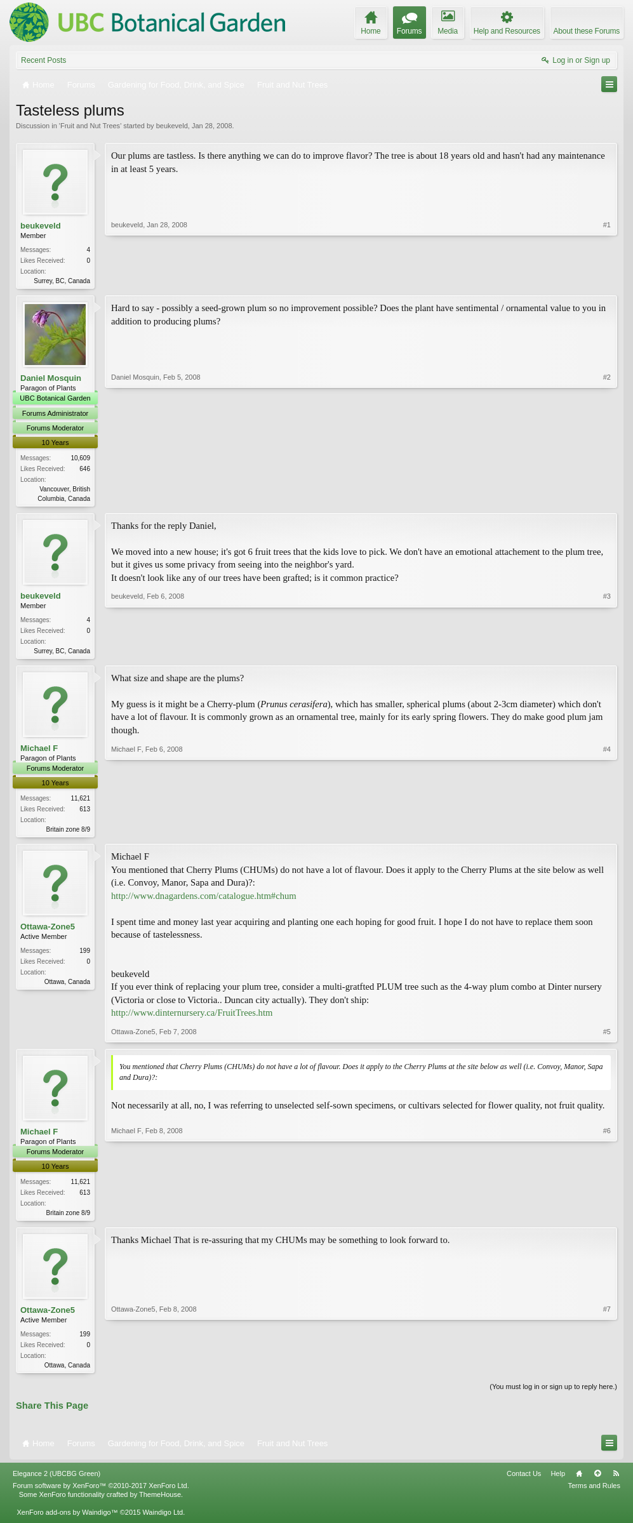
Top (597, 1480)
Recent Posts (43, 60)
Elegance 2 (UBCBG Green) (56, 1480)
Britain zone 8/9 (68, 833)
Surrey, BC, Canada (62, 280)
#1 (607, 279)
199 (84, 955)
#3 (607, 651)
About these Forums (587, 31)
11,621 (80, 802)
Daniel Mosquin (50, 379)
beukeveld (172, 126)
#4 (607, 831)
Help (557, 1480)
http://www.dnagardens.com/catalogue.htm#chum (204, 900)
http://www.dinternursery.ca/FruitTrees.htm (191, 1018)
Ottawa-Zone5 (47, 931)
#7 (607, 1370)
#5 (607, 1037)
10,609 (80, 459)
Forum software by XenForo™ (101, 1492)
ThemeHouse (160, 1501)
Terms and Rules (594, 1492)
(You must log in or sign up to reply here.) (553, 1394)
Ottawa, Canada (67, 986)
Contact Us (524, 1480)
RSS (615, 1480)
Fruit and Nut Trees (90, 126)
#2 (607, 498)
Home (579, 1480)
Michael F (39, 752)
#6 (607, 1216)
